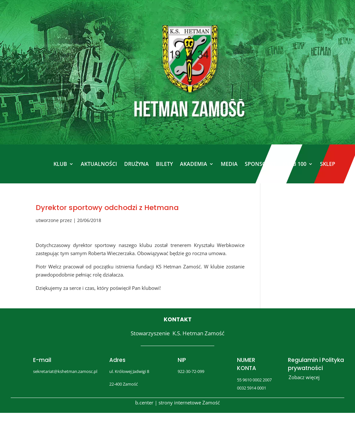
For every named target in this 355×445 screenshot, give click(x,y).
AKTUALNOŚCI (99, 163)
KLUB (60, 163)
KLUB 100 (294, 163)
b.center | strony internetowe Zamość (177, 402)
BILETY (164, 163)
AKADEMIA (193, 163)
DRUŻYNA (136, 163)
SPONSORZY (260, 163)
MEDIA (229, 163)
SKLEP (327, 163)
